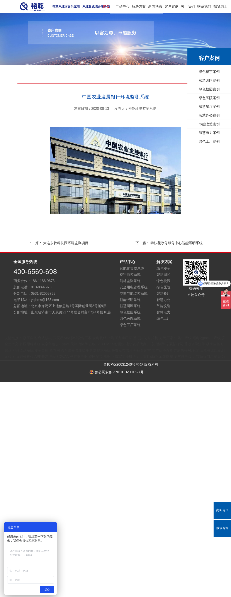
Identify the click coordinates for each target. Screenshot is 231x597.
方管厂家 (166, 338)
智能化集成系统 (132, 268)
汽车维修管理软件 (75, 350)
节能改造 (163, 306)
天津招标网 (79, 344)
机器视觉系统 (100, 350)
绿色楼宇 (163, 268)
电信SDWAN (59, 357)
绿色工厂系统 (130, 325)
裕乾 (107, 357)
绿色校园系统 (130, 312)
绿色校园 (163, 281)
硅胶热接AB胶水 (186, 350)
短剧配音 (95, 357)
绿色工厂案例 (205, 141)
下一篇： (173, 243)
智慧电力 (163, 312)
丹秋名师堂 (142, 350)
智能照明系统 (130, 300)
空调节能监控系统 (134, 293)
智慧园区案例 (205, 80)
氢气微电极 (183, 357)
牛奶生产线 (183, 338)
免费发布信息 (122, 350)
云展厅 (58, 338)
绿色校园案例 (205, 89)
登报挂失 (140, 338)
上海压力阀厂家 (119, 338)
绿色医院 (163, 287)
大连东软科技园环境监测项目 (65, 243)
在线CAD (96, 344)
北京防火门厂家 (205, 357)
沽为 (221, 357)
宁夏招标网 (174, 344)
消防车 (168, 357)
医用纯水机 (32, 344)
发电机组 (100, 338)
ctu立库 (156, 357)
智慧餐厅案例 (205, 106)
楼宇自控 (30, 338)
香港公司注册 (194, 344)
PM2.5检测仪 (114, 344)
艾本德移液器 (162, 350)
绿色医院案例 (205, 98)
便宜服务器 (79, 357)
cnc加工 (143, 357)
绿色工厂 (163, 318)
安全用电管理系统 (134, 287)
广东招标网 (156, 344)
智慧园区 (163, 274)
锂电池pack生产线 (207, 338)
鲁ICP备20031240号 (119, 364)
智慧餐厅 (163, 293)
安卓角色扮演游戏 (55, 344)
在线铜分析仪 (23, 357)
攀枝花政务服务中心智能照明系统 (176, 243)
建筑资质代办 (136, 344)
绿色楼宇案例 (205, 72)
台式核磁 (45, 338)
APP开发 (41, 357)
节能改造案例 (205, 124)
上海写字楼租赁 (123, 357)
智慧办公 (163, 300)
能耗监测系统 (130, 281)
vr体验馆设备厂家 (78, 338)
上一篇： (54, 243)
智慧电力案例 (205, 133)
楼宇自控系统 (130, 274)
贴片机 (153, 338)
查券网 (54, 350)
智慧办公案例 (205, 115)
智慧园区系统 (130, 306)
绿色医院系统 (130, 318)
